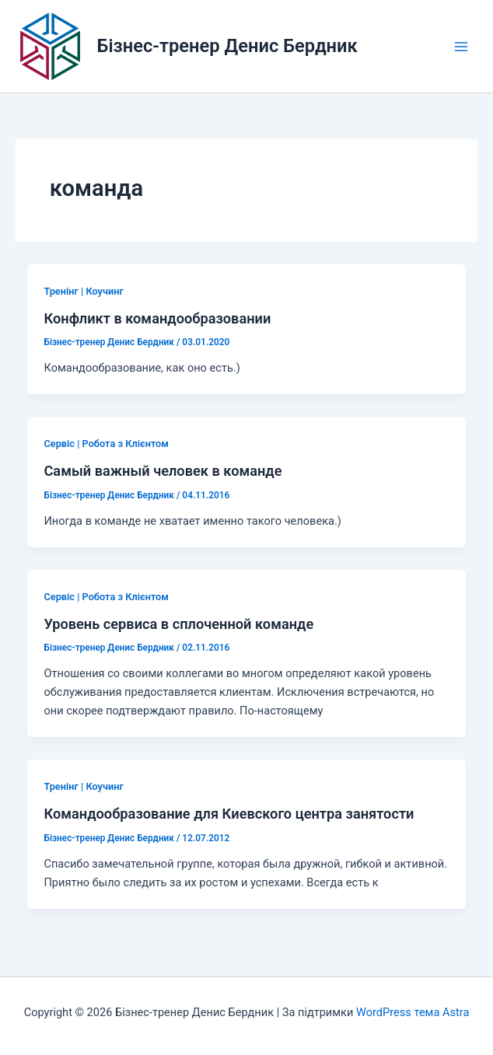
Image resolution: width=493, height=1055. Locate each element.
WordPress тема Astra (412, 1012)
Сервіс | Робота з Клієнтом (106, 443)
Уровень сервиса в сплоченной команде (178, 624)
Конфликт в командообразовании (157, 318)
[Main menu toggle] (461, 46)
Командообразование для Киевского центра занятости (229, 813)
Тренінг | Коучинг (83, 291)
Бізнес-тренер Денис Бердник (227, 46)
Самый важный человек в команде (162, 471)
